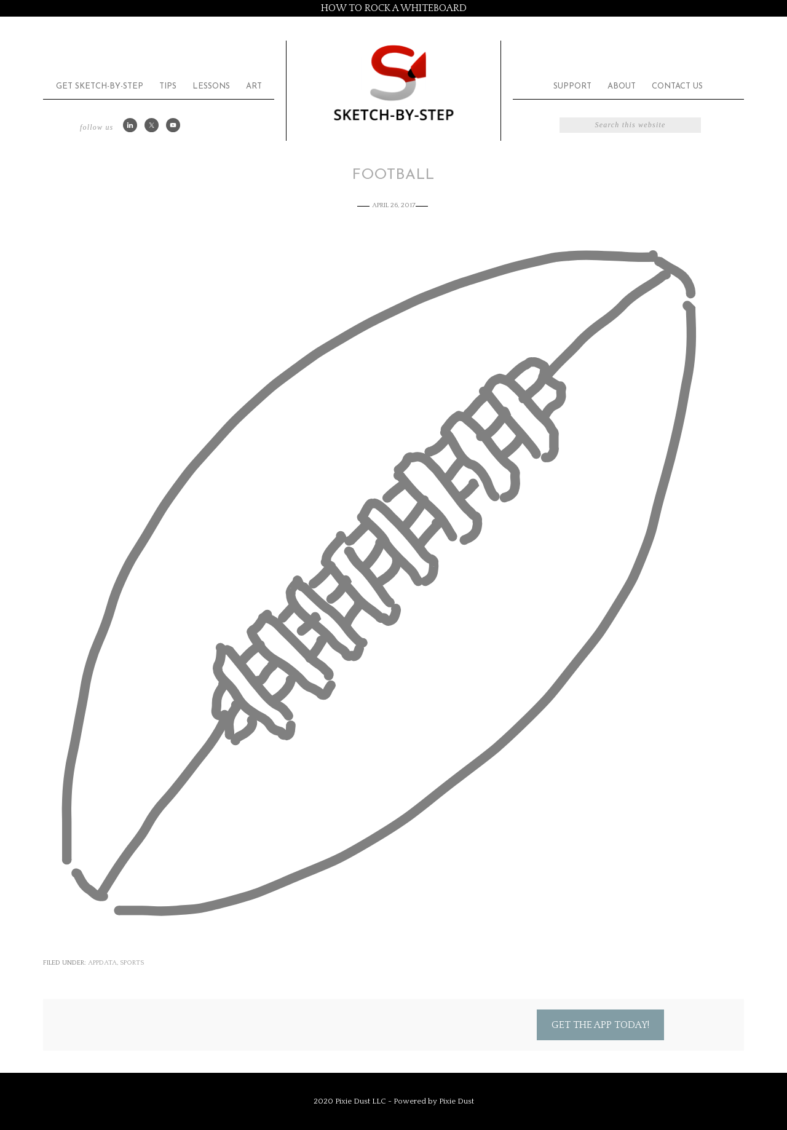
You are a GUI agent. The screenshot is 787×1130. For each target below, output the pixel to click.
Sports (132, 962)
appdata (102, 962)
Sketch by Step (393, 82)
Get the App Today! (600, 1024)
